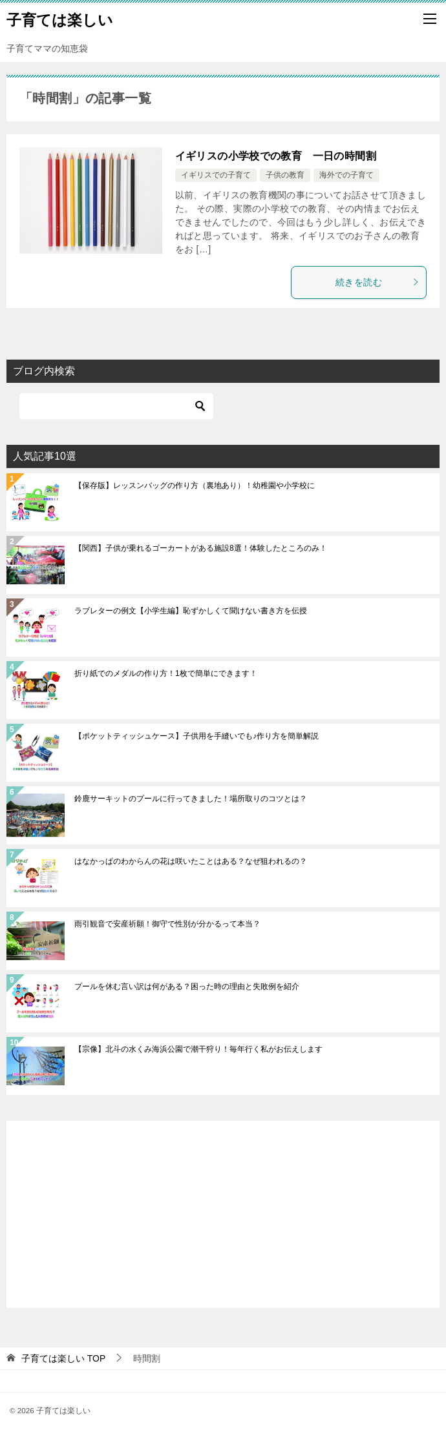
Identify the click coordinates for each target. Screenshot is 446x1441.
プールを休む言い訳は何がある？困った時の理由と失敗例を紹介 (186, 986)
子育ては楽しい (59, 19)
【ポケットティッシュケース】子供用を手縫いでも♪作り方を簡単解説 (196, 736)
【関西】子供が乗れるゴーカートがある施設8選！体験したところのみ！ (200, 548)
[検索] (116, 406)
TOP (63, 1358)
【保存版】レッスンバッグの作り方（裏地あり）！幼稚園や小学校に (194, 485)
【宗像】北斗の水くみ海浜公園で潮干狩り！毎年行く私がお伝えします (198, 1049)
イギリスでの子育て (216, 174)
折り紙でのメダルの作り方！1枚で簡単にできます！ (165, 673)
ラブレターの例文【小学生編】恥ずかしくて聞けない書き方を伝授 (190, 610)
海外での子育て (346, 174)
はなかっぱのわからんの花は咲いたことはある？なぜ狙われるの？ (190, 861)
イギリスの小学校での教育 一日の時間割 (276, 155)
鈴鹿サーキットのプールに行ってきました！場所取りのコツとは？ (190, 798)
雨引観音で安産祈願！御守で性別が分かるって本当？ (167, 923)
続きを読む (377, 282)
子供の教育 (285, 174)
